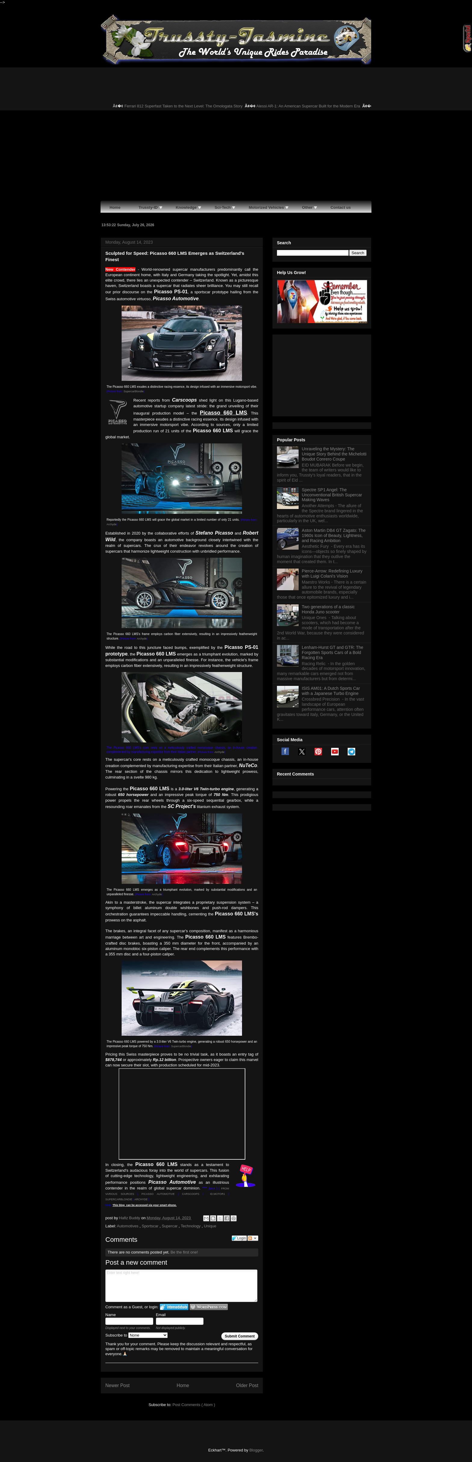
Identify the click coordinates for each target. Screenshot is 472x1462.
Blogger (255, 1450)
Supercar (170, 1226)
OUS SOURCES (122, 1193)
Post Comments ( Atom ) (193, 1404)
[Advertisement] (236, 155)
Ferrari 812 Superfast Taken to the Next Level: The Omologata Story (190, 106)
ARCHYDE (141, 1199)
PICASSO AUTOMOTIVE (158, 1193)
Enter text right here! (181, 1285)
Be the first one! (184, 1252)
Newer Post (117, 1385)
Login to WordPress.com (209, 1307)
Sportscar (151, 1226)
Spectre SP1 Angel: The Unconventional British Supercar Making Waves (332, 419)
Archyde (111, 524)
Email (161, 1314)
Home (183, 1385)
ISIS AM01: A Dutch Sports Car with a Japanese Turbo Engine (331, 616)
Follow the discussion (252, 1238)
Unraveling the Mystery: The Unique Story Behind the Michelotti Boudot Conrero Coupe (334, 378)
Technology (191, 1226)
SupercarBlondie (134, 391)
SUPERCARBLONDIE (118, 1199)
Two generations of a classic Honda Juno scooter (328, 534)
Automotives (128, 1226)
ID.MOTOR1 (217, 1193)
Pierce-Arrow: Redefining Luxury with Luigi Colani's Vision (332, 498)
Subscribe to (136, 1335)
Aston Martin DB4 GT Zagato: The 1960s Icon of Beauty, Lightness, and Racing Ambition (334, 460)
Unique (210, 1226)
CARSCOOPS (191, 1193)
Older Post (247, 1385)
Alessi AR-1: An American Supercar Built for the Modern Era (315, 106)
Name (110, 1314)
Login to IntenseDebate (174, 1307)
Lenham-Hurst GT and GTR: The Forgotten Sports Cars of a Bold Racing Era (332, 577)
